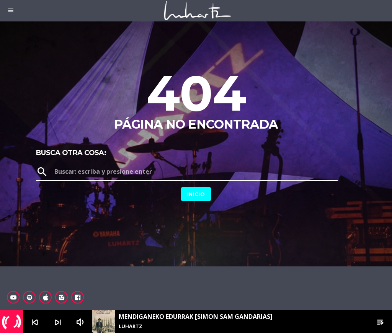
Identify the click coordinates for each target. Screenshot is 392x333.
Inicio (196, 194)
